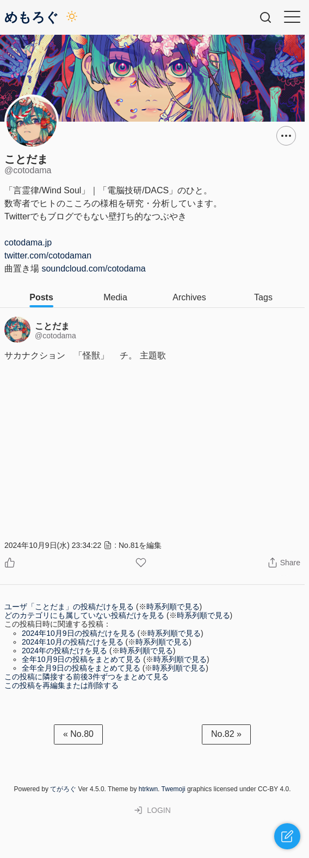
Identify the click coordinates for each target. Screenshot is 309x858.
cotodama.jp (28, 242)
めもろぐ (31, 17)
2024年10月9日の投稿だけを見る (78, 633)
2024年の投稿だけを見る (64, 650)
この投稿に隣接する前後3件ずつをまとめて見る (86, 676)
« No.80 (78, 734)
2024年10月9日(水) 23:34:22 (52, 545)
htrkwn (148, 789)
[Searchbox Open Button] (265, 17)
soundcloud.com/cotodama (93, 268)
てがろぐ (63, 789)
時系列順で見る (173, 606)
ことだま (52, 326)
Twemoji (174, 789)
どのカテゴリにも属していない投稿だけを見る (84, 615)
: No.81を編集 (132, 545)
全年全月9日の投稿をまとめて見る (81, 668)
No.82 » (226, 734)
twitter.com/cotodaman (47, 255)
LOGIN (152, 810)
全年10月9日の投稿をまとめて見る (81, 659)
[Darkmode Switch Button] (72, 17)
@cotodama (55, 335)
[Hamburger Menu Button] (292, 17)
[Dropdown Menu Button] (286, 136)
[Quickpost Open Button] (287, 836)
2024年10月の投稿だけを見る (72, 642)
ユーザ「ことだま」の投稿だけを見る (69, 606)
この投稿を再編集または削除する (61, 685)
